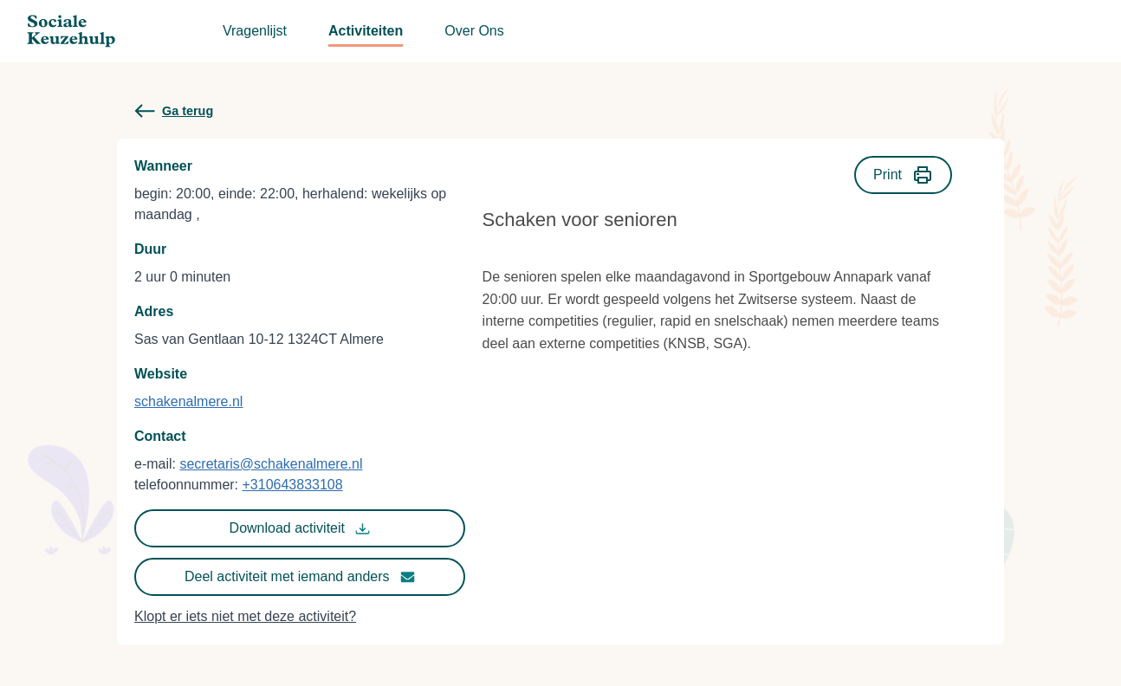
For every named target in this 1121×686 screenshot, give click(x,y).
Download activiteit (300, 528)
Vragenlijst (255, 30)
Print (903, 175)
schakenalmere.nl (188, 401)
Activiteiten (365, 30)
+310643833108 (293, 484)
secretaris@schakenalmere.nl (270, 463)
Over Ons (473, 30)
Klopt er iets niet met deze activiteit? (245, 616)
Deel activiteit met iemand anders (300, 577)
